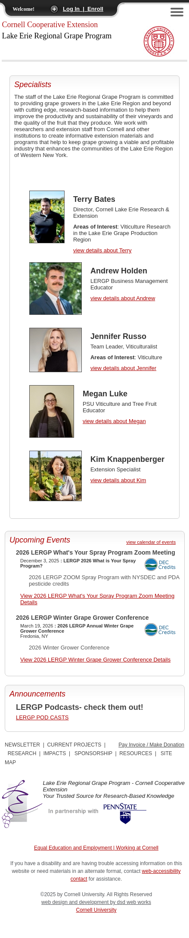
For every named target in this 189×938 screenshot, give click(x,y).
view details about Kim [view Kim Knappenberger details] (118, 480)
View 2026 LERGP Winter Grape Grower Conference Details (95, 659)
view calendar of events (151, 542)
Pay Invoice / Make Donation (151, 745)
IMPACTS (54, 753)
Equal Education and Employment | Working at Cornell (96, 848)
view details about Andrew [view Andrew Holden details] (122, 298)
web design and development (75, 902)
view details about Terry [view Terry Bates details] (102, 250)
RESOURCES (135, 753)
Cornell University (96, 910)
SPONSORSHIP (93, 753)
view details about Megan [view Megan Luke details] (114, 421)
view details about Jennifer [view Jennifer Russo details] (123, 368)
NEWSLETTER (22, 745)
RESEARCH (22, 753)
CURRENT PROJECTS (74, 745)
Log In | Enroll (83, 9)
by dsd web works (130, 902)
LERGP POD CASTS (42, 717)
